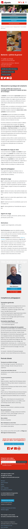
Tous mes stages (14, 291)
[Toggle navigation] (26, 2)
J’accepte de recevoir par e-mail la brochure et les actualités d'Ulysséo (13, 464)
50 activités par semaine (6, 489)
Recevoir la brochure (21, 462)
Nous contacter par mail (6, 525)
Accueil (2, 26)
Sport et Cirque (4, 482)
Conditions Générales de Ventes (8, 508)
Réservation (14, 20)
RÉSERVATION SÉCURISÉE (7, 500)
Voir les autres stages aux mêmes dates (14, 444)
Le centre (14, 14)
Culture (2, 486)
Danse (2, 484)
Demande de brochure (14, 23)
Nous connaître (4, 527)
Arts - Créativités (5, 488)
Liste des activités (14, 17)
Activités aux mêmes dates (8, 71)
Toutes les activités (6, 74)
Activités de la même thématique (9, 69)
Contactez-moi (14, 288)
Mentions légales (5, 509)
